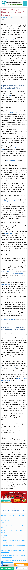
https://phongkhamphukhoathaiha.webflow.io (13, 510)
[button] (25, 3)
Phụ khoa (11, 17)
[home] (12, 3)
